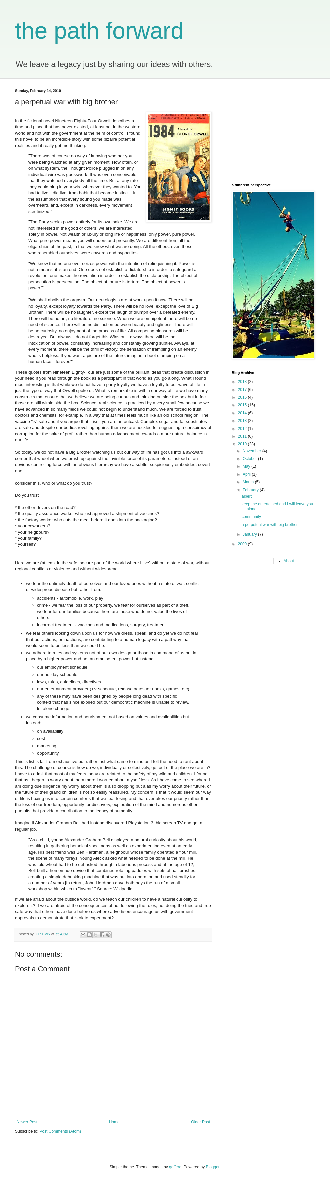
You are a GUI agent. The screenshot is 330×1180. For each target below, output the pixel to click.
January (250, 534)
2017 (243, 389)
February (251, 490)
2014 (243, 413)
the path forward (99, 31)
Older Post (200, 1122)
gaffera (175, 1167)
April (247, 474)
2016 (243, 397)
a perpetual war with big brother (270, 524)
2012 (243, 428)
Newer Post (27, 1122)
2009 (243, 544)
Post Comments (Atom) (60, 1131)
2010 (243, 444)
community (251, 516)
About (289, 561)
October (250, 458)
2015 (243, 405)
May (247, 466)
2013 (243, 420)
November (252, 451)
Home (114, 1122)
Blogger (213, 1167)
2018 (243, 381)
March (249, 482)
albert (247, 496)
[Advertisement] (273, 130)
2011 (243, 436)
